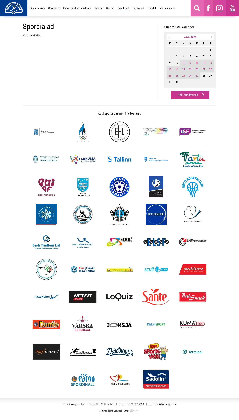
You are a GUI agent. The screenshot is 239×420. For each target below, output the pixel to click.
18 (183, 69)
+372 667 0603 (136, 404)
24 (176, 75)
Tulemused (138, 8)
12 (190, 62)
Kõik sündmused (188, 95)
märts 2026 (190, 37)
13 (197, 62)
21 (204, 69)
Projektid (151, 8)
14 (204, 62)
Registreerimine (167, 8)
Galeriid (110, 8)
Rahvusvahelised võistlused (77, 8)
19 (190, 69)
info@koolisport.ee (167, 404)
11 (183, 62)
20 (197, 69)
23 (170, 75)
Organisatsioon (37, 8)
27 (197, 75)
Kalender (98, 8)
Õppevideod (54, 8)
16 (170, 69)
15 (210, 62)
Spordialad (123, 8)
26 (190, 75)
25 (183, 75)
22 (210, 69)
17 (176, 69)
